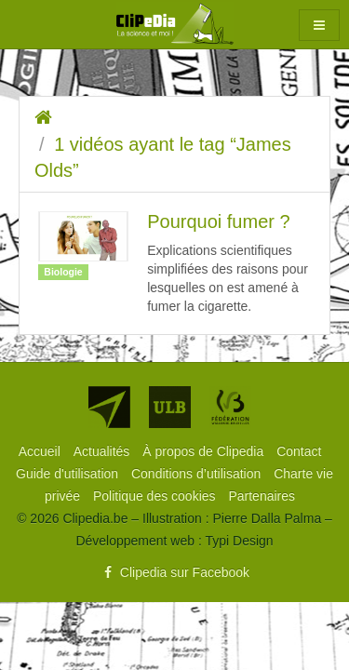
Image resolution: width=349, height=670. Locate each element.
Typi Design (239, 540)
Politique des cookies (156, 496)
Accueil (41, 451)
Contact (298, 451)
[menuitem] (41, 451)
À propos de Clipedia (204, 451)
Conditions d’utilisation (197, 473)
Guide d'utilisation (69, 473)
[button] (319, 25)
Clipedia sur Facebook (174, 572)
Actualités (104, 451)
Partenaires (261, 496)
